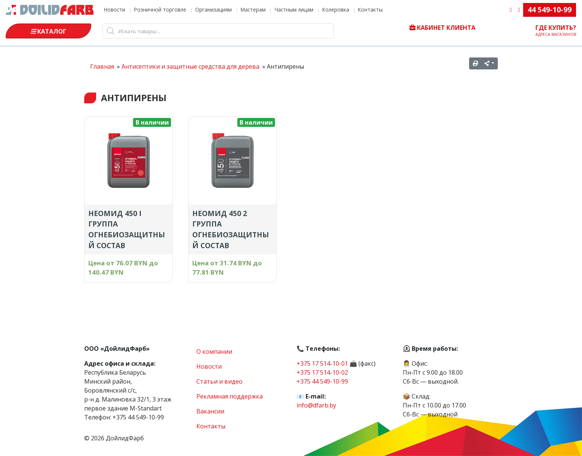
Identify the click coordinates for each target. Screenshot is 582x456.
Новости (114, 9)
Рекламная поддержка (229, 396)
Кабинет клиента (442, 28)
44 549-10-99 (550, 9)
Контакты (370, 9)
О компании (214, 351)
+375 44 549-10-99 (322, 381)
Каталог (48, 31)
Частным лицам (294, 9)
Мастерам (253, 9)
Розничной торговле (160, 9)
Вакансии (210, 411)
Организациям (213, 9)
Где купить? (555, 30)
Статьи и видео (219, 381)
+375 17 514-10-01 (322, 363)
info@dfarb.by (316, 405)
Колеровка (335, 9)
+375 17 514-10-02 (322, 372)
